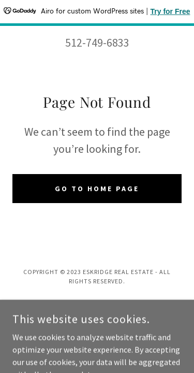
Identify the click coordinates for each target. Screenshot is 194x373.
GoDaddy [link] (116, 303)
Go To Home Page (97, 188)
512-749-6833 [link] (97, 42)
